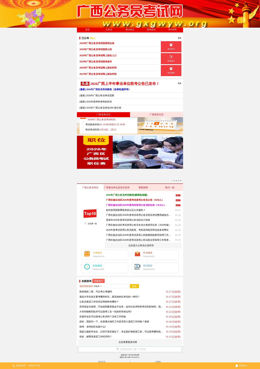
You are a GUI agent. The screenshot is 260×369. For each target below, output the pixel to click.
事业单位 (130, 29)
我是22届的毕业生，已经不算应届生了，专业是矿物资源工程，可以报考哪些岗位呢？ (123, 331)
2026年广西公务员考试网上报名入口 (98, 55)
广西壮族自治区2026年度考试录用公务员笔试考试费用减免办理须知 (141, 215)
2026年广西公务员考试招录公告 (95, 49)
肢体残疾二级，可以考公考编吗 (95, 291)
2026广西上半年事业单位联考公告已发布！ (125, 84)
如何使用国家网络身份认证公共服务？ (125, 210)
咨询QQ (243, 365)
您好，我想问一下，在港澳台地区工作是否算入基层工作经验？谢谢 (114, 321)
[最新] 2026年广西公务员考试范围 (96, 95)
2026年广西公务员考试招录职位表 (96, 43)
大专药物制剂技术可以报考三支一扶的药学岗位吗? (105, 311)
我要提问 (98, 281)
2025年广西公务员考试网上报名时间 (98, 74)
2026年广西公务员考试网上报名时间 (98, 68)
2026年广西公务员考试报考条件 (95, 61)
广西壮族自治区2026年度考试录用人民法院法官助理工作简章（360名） (142, 240)
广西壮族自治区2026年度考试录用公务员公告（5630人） (135, 200)
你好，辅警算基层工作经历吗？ (95, 336)
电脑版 (158, 362)
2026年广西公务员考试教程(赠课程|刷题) (126, 195)
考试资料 (172, 29)
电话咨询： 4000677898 (28, 365)
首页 (87, 29)
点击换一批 (92, 224)
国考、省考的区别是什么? (92, 326)
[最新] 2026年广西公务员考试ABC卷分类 (100, 108)
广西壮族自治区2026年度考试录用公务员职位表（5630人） (136, 205)
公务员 (109, 29)
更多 (179, 38)
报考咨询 (151, 29)
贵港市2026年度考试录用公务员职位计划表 (128, 220)
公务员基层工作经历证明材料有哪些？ (99, 301)
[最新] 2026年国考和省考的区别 (95, 101)
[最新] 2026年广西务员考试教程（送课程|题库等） (105, 89)
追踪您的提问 (86, 286)
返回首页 (101, 362)
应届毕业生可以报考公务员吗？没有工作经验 (102, 316)
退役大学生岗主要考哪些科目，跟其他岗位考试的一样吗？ (109, 297)
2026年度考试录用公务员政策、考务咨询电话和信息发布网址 (137, 230)
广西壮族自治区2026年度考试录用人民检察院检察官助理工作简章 (139, 235)
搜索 (134, 286)
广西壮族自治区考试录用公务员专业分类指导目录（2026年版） (138, 225)
